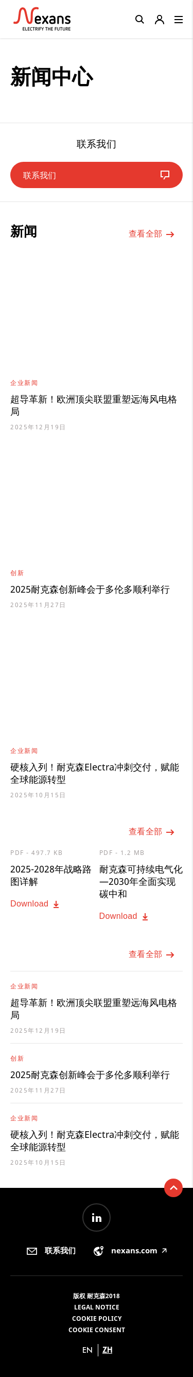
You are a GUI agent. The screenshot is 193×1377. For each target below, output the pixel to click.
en (87, 1350)
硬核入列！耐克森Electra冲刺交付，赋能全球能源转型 (94, 773)
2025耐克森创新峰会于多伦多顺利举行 (90, 589)
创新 (17, 572)
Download (35, 904)
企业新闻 (24, 382)
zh (107, 1350)
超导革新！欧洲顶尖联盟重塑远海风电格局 (93, 405)
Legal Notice (96, 1307)
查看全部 (152, 234)
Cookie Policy (96, 1318)
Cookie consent (96, 1329)
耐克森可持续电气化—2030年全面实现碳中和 (141, 881)
